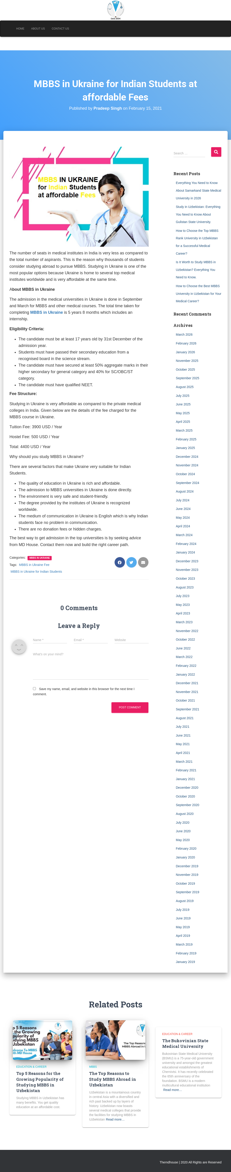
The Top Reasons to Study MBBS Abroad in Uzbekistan (112, 1079)
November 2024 (187, 465)
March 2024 (184, 535)
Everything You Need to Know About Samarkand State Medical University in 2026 (198, 190)
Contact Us (60, 28)
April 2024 (183, 526)
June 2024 (183, 509)
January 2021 (185, 779)
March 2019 (184, 944)
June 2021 (183, 735)
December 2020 (187, 787)
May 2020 (182, 840)
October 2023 (185, 578)
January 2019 (185, 962)
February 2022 (186, 665)
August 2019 (185, 901)
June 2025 (183, 404)
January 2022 (185, 674)
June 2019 (183, 918)
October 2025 (185, 369)
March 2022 (184, 657)
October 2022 (185, 639)
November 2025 (187, 361)
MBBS (93, 1066)
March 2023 (184, 622)
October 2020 (185, 796)
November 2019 (187, 875)
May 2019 (182, 927)
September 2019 (187, 892)
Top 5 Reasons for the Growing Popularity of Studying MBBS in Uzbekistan (40, 1082)
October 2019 (185, 883)
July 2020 (182, 822)
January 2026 (185, 352)
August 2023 (185, 587)
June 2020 (183, 831)
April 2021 (183, 753)
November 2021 (187, 692)
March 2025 (184, 430)
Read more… (115, 1119)
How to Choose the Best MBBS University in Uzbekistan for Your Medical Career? (198, 293)
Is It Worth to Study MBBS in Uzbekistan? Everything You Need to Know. (196, 269)
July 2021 (182, 726)
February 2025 (186, 439)
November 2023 (187, 570)
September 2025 (187, 378)
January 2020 (185, 857)
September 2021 (187, 709)
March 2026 (184, 334)
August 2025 (185, 387)
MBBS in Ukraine (39, 558)
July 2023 (182, 596)
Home (20, 28)
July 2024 (182, 500)
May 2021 (182, 744)
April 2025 (183, 421)
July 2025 (182, 396)
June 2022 (183, 648)
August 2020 (185, 814)
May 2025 (182, 413)
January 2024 (185, 552)
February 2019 (186, 953)
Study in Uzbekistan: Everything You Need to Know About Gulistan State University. (198, 214)
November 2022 (187, 631)
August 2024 (185, 491)
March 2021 (184, 761)
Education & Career (31, 1066)
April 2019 (183, 935)
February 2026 (186, 343)
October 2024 (185, 474)
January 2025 (185, 448)
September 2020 (187, 805)
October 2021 (185, 700)
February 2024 (186, 544)
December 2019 (187, 866)
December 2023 (187, 561)
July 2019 (182, 910)
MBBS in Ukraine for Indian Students (36, 571)
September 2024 (187, 483)
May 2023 (182, 605)
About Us (38, 28)
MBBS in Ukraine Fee (34, 565)
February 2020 (186, 848)
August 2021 (185, 718)
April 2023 (183, 613)
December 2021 (187, 683)
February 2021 (186, 770)
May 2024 (182, 517)
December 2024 (187, 456)
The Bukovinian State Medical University (185, 1043)
